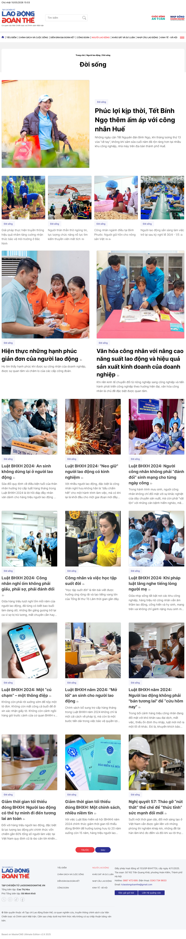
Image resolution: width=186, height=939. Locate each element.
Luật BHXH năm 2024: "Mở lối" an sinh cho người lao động (91, 695)
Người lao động (101, 37)
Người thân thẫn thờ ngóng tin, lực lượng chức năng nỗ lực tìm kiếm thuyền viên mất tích (68, 235)
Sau (103, 850)
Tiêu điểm (11, 37)
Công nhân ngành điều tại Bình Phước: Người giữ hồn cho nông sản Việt (115, 235)
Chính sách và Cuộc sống (33, 37)
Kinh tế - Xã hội (168, 37)
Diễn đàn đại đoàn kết (62, 37)
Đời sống (106, 55)
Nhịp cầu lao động (147, 37)
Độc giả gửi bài (126, 892)
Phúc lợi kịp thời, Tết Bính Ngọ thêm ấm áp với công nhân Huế (135, 120)
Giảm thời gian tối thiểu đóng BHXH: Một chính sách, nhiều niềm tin (93, 807)
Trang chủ (80, 55)
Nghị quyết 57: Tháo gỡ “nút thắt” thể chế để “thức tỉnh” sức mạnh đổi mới (156, 807)
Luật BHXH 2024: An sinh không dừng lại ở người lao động (27, 472)
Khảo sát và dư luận (123, 37)
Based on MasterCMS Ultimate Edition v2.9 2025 (26, 934)
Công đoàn (83, 37)
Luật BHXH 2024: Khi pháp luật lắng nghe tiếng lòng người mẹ (154, 583)
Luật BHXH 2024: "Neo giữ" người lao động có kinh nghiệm (91, 472)
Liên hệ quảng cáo (151, 892)
